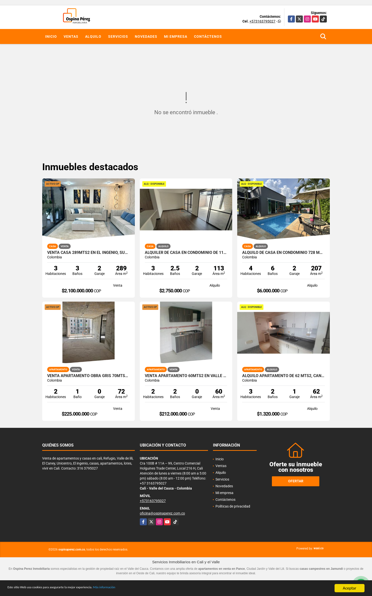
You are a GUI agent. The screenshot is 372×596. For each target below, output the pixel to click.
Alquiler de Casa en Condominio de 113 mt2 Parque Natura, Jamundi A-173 (186, 253)
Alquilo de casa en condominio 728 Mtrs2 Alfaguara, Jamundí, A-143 (283, 253)
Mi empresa (175, 36)
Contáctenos (208, 36)
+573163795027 (262, 21)
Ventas (71, 36)
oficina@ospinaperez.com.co (162, 513)
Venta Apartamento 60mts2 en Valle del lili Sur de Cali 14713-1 (186, 376)
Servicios (118, 36)
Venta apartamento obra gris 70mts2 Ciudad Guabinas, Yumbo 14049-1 (88, 376)
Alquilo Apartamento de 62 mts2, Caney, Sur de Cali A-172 (283, 376)
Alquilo (93, 36)
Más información (133, 588)
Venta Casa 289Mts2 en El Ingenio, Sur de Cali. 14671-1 (88, 253)
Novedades (146, 36)
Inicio (51, 36)
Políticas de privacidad (232, 506)
